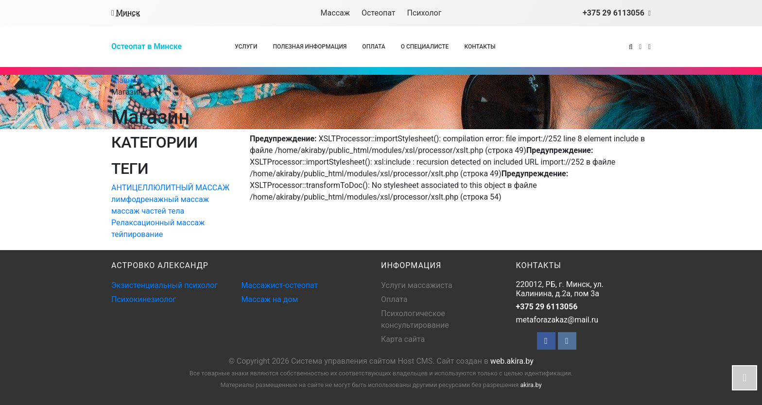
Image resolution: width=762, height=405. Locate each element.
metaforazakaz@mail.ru (557, 319)
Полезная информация (309, 46)
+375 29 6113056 (547, 306)
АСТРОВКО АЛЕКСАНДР (159, 265)
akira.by (530, 384)
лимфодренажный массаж (160, 199)
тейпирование (137, 234)
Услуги (246, 46)
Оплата (373, 46)
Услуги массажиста (416, 285)
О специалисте (425, 46)
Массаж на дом (270, 299)
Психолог (424, 12)
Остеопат (379, 12)
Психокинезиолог (143, 299)
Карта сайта (403, 339)
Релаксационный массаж (158, 222)
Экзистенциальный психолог (164, 285)
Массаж (335, 12)
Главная (126, 80)
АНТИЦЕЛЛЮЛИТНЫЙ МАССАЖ (170, 187)
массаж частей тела (147, 211)
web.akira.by (512, 361)
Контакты (479, 46)
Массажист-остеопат (280, 285)
